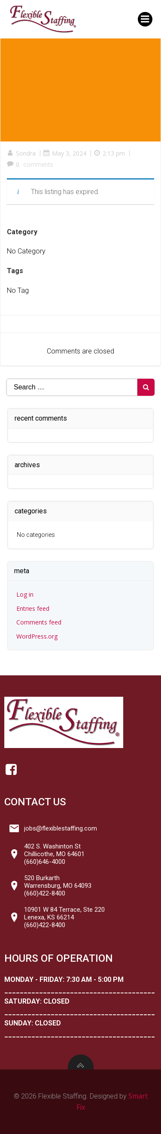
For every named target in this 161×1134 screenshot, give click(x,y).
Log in (24, 594)
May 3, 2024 (64, 153)
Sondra (21, 153)
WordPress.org (37, 636)
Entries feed (32, 608)
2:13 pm (109, 153)
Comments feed (38, 622)
